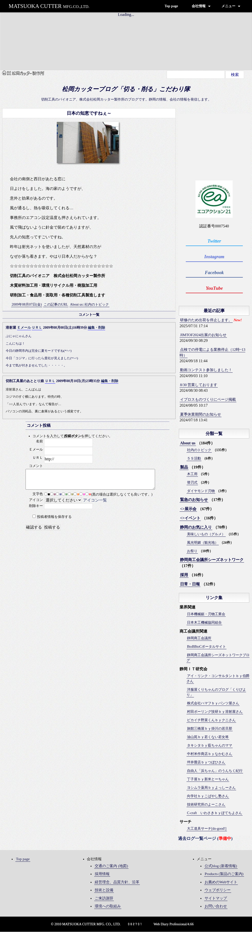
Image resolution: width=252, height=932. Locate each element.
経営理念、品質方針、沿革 (117, 882)
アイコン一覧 (95, 500)
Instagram (215, 256)
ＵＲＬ (37, 327)
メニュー (228, 6)
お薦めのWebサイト (221, 882)
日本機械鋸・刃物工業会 (206, 614)
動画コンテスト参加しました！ (206, 370)
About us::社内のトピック (89, 304)
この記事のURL (56, 304)
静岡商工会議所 (199, 638)
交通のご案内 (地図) (111, 866)
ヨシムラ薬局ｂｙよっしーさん (211, 788)
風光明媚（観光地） (202, 543)
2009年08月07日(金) (27, 304)
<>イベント (190, 518)
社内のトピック (199, 450)
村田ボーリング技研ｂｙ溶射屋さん (215, 712)
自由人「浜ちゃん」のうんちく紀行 (215, 771)
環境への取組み (108, 906)
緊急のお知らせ (194, 500)
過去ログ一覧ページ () (205, 838)
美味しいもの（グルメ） (206, 534)
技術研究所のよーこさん (206, 805)
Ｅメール (24, 327)
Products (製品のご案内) (224, 874)
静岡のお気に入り (196, 527)
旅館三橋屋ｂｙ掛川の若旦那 (209, 729)
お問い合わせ (216, 906)
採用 (184, 575)
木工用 (192, 474)
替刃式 (192, 483)
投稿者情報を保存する (54, 517)
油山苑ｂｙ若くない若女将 (208, 737)
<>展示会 (188, 509)
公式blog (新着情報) (221, 866)
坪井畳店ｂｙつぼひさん (206, 762)
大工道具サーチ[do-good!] (206, 829)
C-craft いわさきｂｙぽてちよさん (214, 813)
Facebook (214, 272)
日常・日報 (190, 584)
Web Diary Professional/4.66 (174, 924)
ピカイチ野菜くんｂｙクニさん (211, 720)
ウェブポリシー (218, 890)
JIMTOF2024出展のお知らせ (203, 335)
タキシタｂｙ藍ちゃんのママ (209, 746)
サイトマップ (216, 898)
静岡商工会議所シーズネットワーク (212, 560)
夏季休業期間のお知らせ (200, 415)
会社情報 (199, 6)
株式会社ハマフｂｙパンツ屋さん (213, 703)
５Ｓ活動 (194, 459)
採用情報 (102, 874)
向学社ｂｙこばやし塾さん (208, 796)
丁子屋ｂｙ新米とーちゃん (208, 779)
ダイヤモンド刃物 (201, 491)
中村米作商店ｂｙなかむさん (209, 754)
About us (187, 443)
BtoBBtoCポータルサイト (206, 647)
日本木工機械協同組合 (204, 623)
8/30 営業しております (198, 385)
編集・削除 (96, 327)
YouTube (214, 288)
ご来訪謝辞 (104, 898)
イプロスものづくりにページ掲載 (208, 400)
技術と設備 (104, 890)
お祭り (192, 551)
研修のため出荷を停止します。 (206, 320)
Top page (171, 6)
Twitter (215, 241)
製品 (184, 467)
